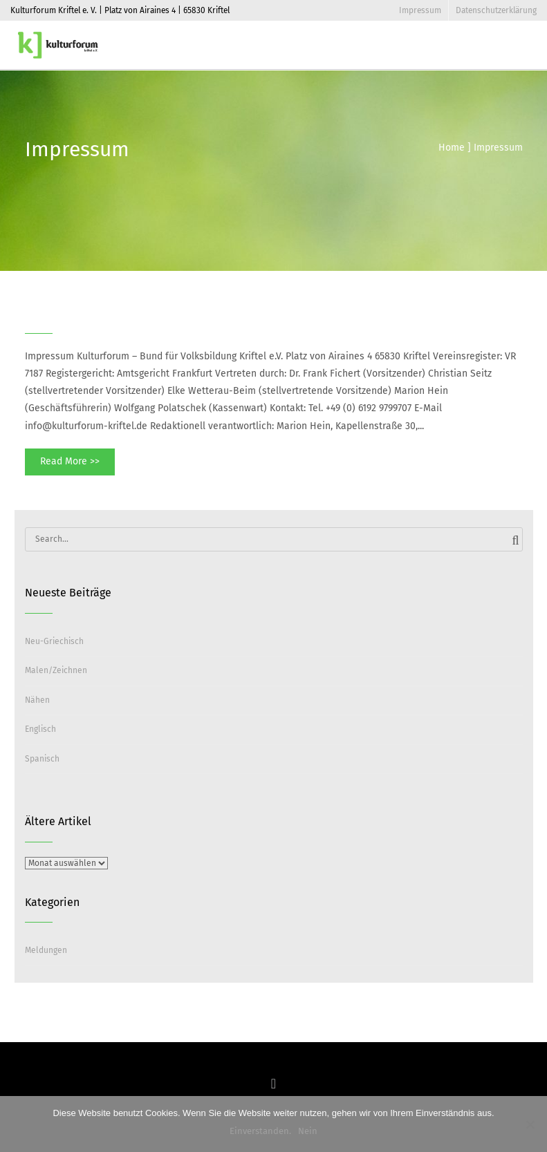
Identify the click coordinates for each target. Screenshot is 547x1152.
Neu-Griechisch (54, 641)
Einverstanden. (260, 1131)
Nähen (37, 700)
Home (451, 147)
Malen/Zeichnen (56, 670)
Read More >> (70, 461)
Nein (307, 1131)
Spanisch (42, 759)
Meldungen (46, 950)
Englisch (40, 729)
